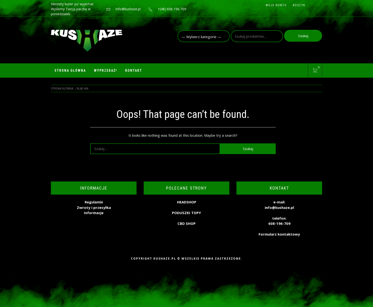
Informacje (93, 212)
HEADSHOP (186, 202)
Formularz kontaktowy (279, 234)
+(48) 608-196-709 (172, 9)
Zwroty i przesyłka (94, 207)
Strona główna (70, 70)
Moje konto (276, 5)
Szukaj (303, 35)
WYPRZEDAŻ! (105, 70)
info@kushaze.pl (128, 9)
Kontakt (133, 70)
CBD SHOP (186, 223)
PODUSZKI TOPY (186, 212)
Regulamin (94, 202)
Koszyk (299, 5)
